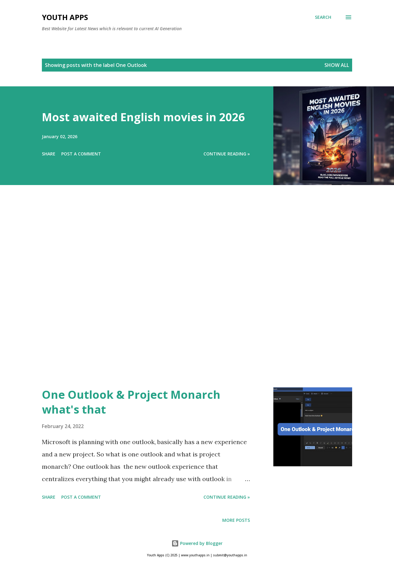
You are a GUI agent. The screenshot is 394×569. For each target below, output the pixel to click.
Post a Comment (81, 154)
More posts (236, 520)
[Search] (323, 17)
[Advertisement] (184, 294)
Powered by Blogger (197, 543)
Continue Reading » (226, 154)
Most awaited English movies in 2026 (143, 117)
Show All (336, 65)
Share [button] (48, 154)
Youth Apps (65, 17)
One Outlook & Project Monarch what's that (131, 402)
